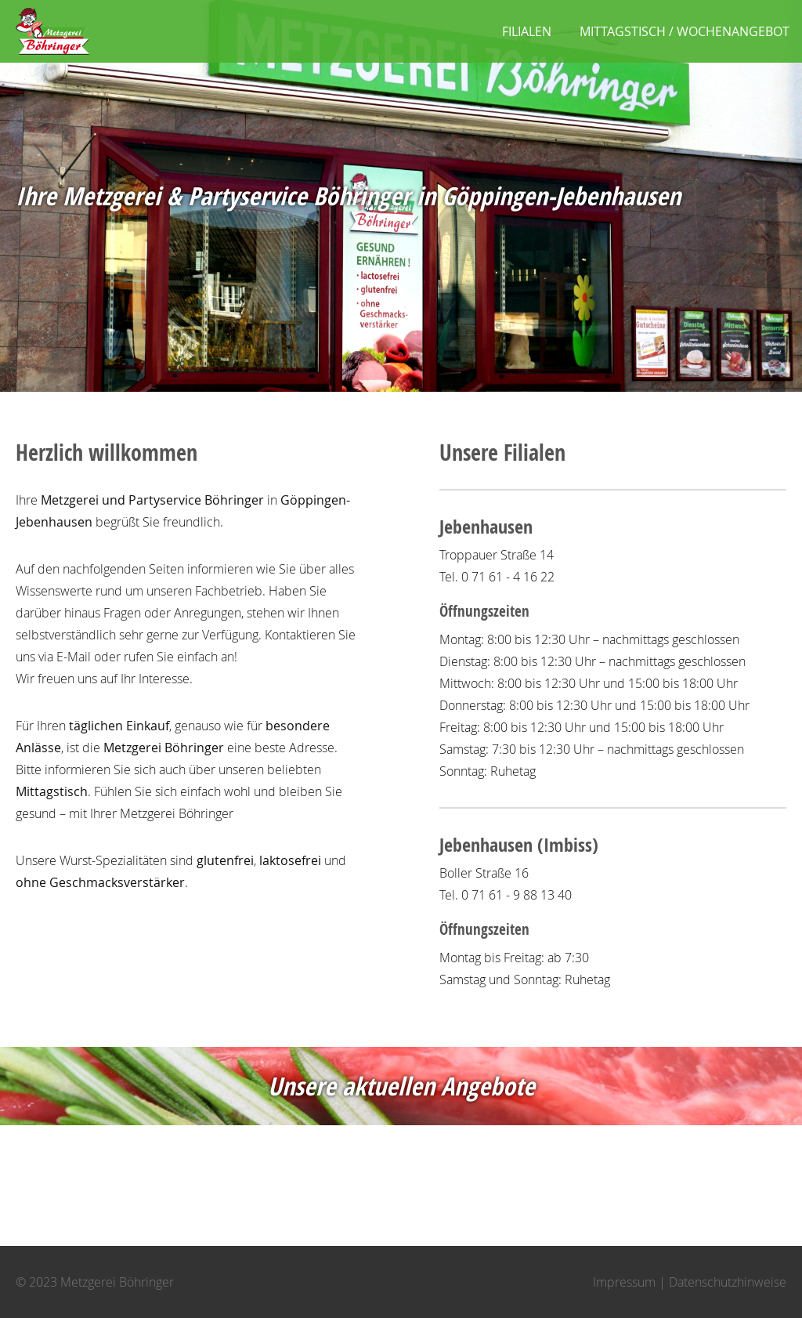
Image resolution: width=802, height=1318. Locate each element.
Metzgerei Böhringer (52, 31)
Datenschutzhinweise (727, 1282)
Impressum (624, 1282)
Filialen (526, 31)
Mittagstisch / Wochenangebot (684, 31)
